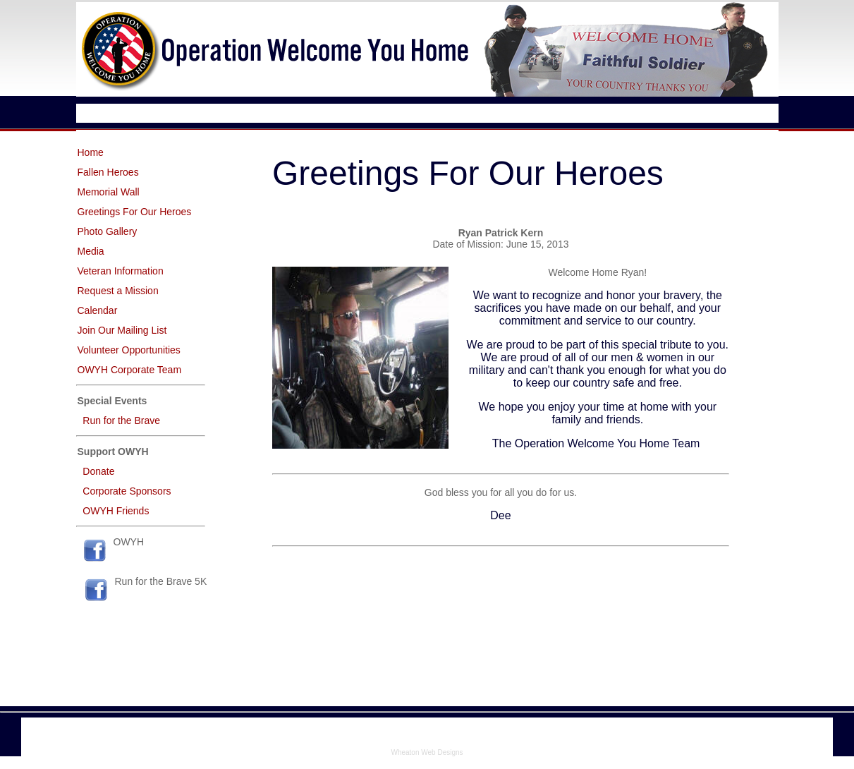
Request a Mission (118, 290)
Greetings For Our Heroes (135, 211)
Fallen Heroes (108, 172)
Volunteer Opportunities (129, 350)
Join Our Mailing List (122, 330)
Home (91, 152)
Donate (98, 471)
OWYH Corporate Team (130, 369)
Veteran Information (121, 271)
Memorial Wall (109, 192)
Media (91, 251)
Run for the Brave (121, 420)
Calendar (98, 310)
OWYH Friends (116, 510)
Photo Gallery (108, 231)
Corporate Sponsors (127, 491)
